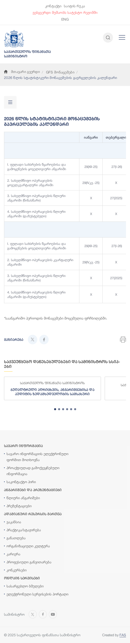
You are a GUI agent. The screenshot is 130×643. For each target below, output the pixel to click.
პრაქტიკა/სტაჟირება (24, 530)
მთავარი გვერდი (22, 71)
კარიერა (13, 554)
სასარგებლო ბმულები (25, 586)
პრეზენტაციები (19, 506)
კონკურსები (17, 570)
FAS (122, 635)
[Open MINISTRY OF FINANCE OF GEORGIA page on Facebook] (43, 614)
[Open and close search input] (108, 38)
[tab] (55, 409)
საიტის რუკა (74, 6)
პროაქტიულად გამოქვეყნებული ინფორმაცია (33, 471)
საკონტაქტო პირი (21, 482)
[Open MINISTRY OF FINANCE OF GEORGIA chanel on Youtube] (53, 614)
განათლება (16, 538)
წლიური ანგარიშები (23, 498)
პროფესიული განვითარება (29, 562)
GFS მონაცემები (60, 72)
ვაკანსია (14, 522)
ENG (64, 19)
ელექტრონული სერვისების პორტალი (37, 594)
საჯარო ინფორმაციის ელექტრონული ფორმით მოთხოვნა (37, 457)
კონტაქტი (53, 6)
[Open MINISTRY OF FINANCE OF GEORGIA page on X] (33, 614)
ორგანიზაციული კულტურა (28, 546)
